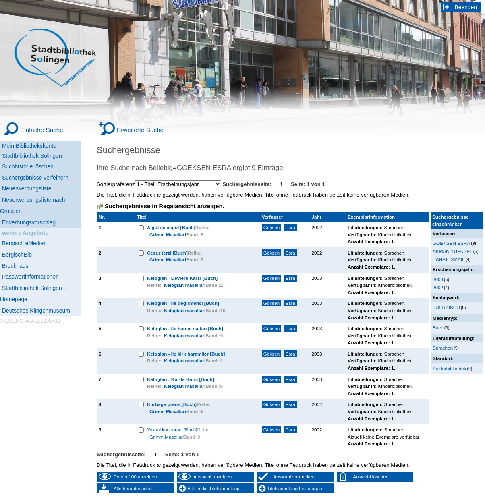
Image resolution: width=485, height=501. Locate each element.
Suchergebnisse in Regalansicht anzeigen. (164, 206)
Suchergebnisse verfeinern (35, 177)
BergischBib (17, 254)
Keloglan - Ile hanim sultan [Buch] (185, 328)
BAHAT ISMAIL (449, 259)
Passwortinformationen (30, 276)
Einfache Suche (41, 129)
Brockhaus (15, 266)
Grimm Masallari (167, 234)
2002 (438, 287)
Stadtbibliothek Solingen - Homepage (32, 293)
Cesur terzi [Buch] (167, 252)
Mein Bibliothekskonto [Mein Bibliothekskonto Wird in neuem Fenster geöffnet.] (29, 146)
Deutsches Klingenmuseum (36, 310)
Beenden (466, 7)
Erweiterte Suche (140, 129)
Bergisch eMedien (24, 243)
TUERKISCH (446, 307)
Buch (438, 327)
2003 (438, 279)
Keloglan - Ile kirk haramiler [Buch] (186, 353)
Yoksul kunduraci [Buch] (172, 429)
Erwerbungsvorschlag (29, 222)
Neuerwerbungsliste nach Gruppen (32, 205)
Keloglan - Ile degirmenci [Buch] (183, 303)
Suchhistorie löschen (28, 166)
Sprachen (443, 347)
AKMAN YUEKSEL (453, 251)
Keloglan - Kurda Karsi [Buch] (180, 379)
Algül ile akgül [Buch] (171, 227)
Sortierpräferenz (116, 184)
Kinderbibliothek (449, 368)
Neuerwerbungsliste (27, 188)
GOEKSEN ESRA (451, 243)
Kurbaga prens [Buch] (172, 404)
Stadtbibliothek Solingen (32, 156)
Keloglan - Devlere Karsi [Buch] (182, 278)
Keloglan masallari (185, 285)
